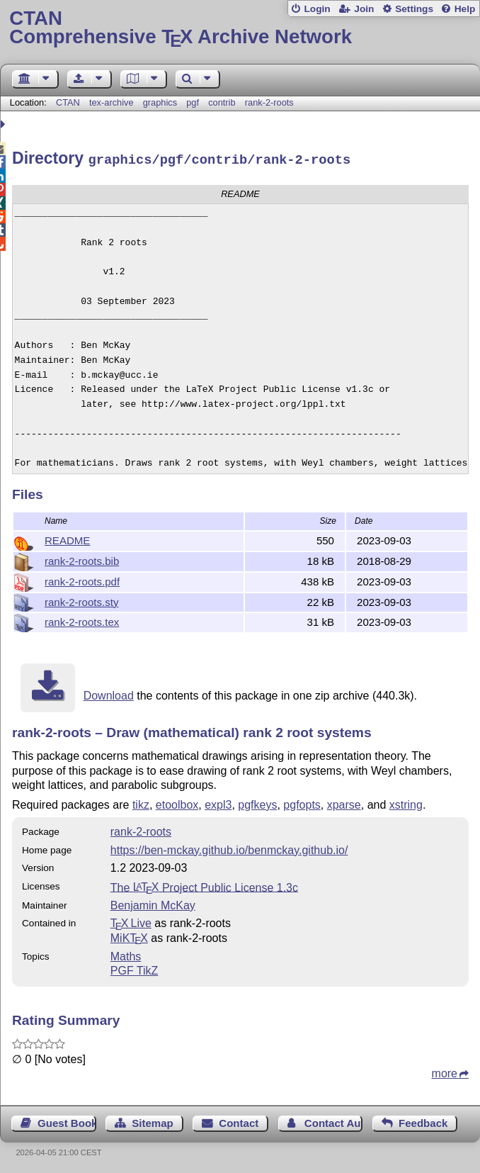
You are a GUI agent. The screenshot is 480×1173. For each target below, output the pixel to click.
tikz (140, 803)
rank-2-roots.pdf (82, 579)
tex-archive (111, 102)
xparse (344, 803)
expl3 (218, 803)
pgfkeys (257, 803)
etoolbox (177, 803)
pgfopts (301, 803)
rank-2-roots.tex (82, 620)
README (67, 538)
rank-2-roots (269, 102)
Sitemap (152, 1121)
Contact (238, 1121)
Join (364, 9)
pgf (192, 102)
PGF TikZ (134, 968)
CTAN (68, 102)
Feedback (423, 1121)
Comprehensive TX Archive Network (239, 28)
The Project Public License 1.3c (204, 885)
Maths (126, 954)
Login (317, 9)
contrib (221, 102)
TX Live (131, 921)
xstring (406, 803)
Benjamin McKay (152, 903)
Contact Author (333, 1121)
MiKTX (129, 936)
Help (465, 9)
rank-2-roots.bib (82, 559)
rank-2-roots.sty (81, 600)
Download (109, 693)
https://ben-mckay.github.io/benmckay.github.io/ (229, 848)
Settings (414, 9)
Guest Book (67, 1121)
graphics (160, 102)
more (444, 1071)
